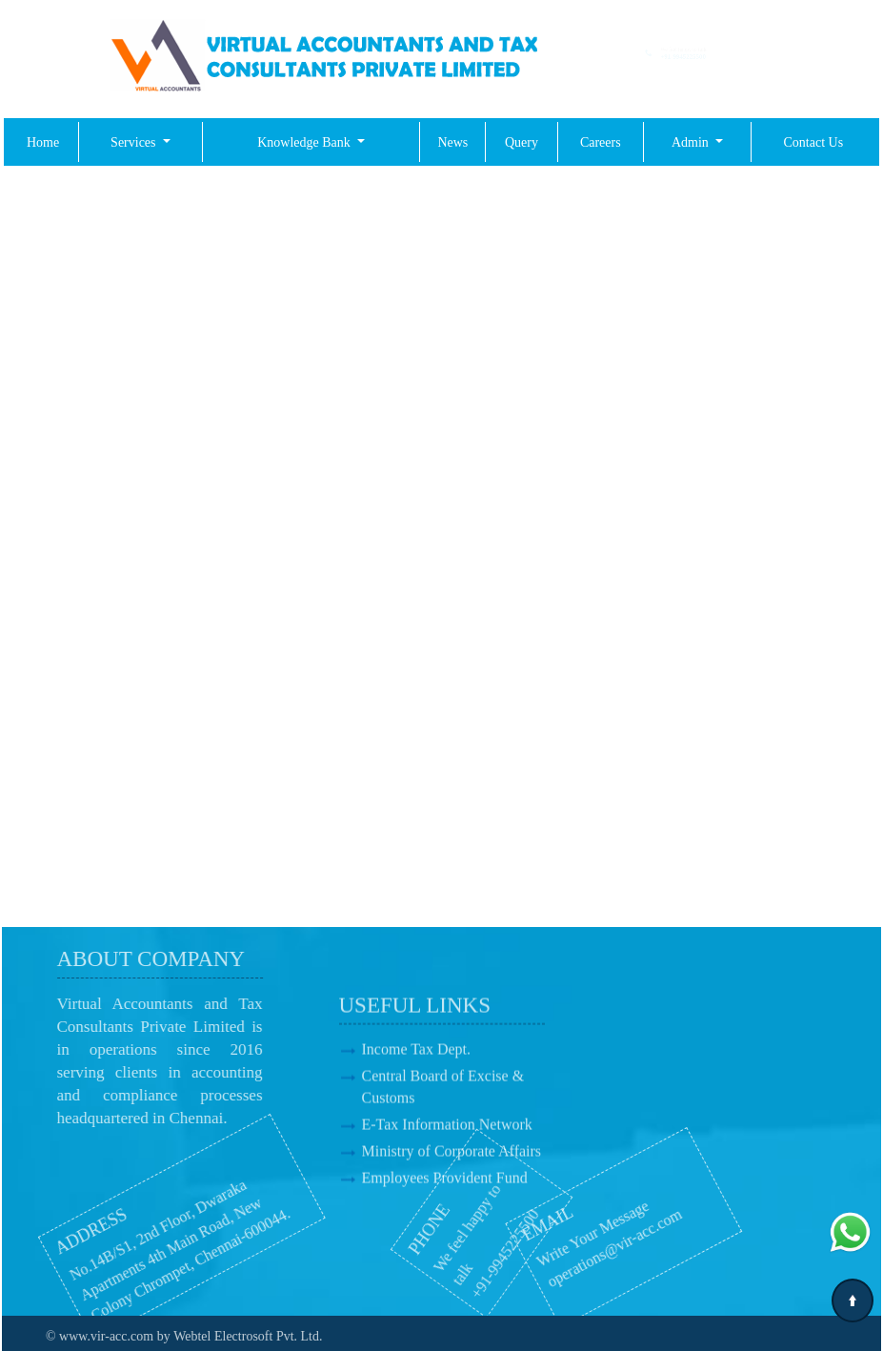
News (452, 142)
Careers (600, 142)
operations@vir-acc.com (567, 1243)
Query (521, 142)
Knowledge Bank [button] (305, 142)
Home (43, 142)
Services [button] (134, 142)
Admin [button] (692, 142)
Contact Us (814, 142)
